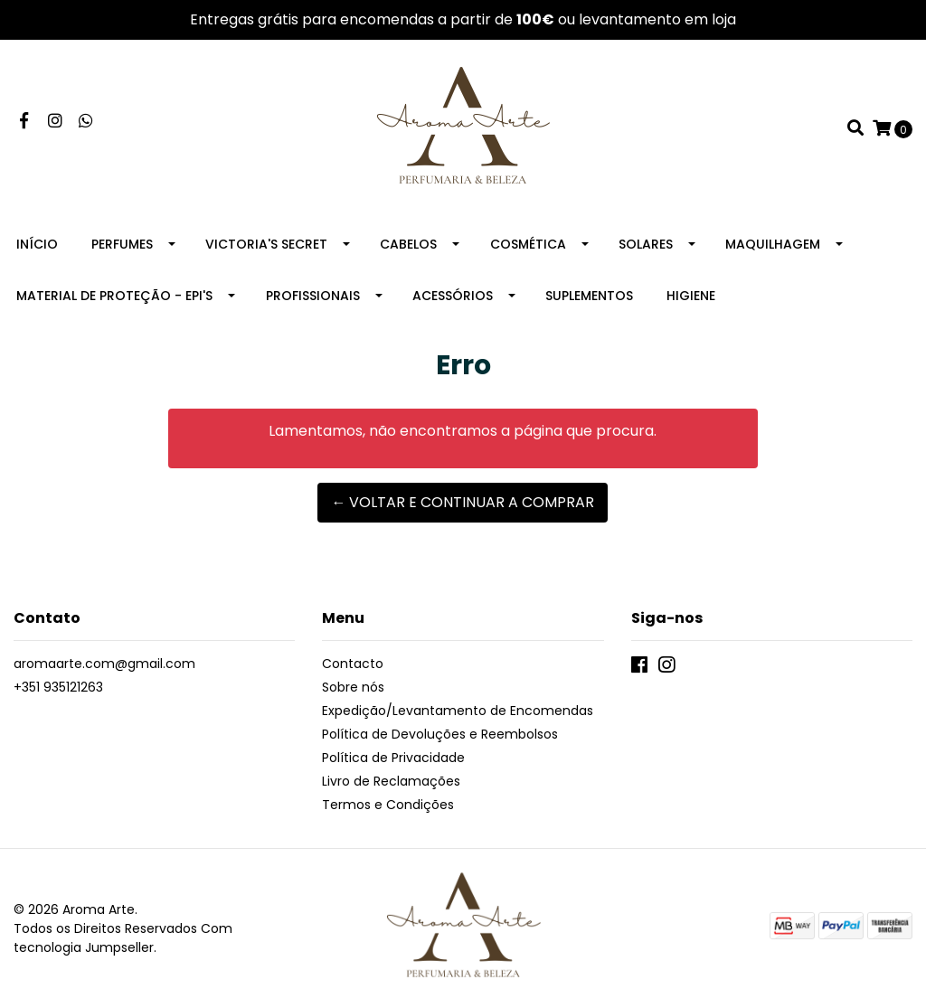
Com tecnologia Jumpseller (123, 937)
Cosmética (528, 244)
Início (37, 244)
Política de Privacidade (393, 758)
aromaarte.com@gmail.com (104, 664)
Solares (646, 244)
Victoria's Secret (266, 244)
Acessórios (452, 296)
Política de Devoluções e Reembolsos (440, 734)
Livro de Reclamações (391, 781)
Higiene (690, 296)
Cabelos (408, 244)
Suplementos (589, 296)
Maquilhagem (772, 244)
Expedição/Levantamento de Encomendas (457, 711)
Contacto (352, 664)
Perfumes (122, 244)
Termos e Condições (388, 805)
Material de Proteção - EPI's (114, 296)
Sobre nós (353, 687)
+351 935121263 (58, 687)
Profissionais (313, 296)
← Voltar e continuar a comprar (462, 502)
